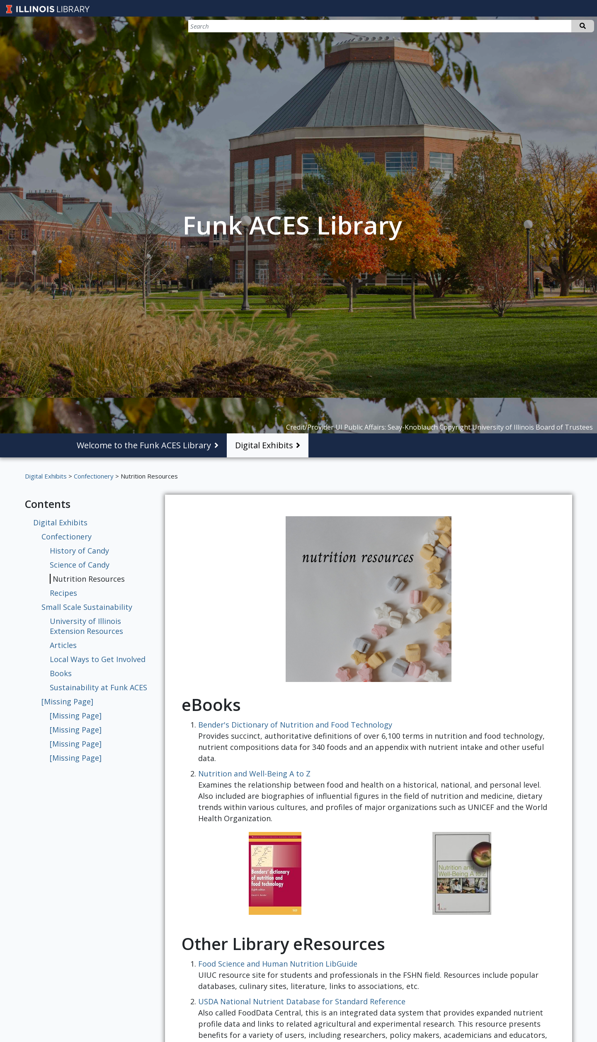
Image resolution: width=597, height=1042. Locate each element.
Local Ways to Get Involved (98, 659)
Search (582, 26)
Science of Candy (79, 565)
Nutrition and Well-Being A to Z (254, 773)
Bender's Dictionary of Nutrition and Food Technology (295, 725)
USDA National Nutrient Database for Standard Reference (301, 1001)
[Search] (550, 26)
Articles (63, 645)
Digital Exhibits (264, 445)
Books (61, 673)
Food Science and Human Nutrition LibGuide (277, 964)
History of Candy (79, 551)
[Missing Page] (67, 701)
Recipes (63, 593)
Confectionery (94, 476)
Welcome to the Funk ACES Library (144, 445)
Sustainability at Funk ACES (98, 687)
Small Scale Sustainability (86, 607)
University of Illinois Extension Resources (86, 626)
